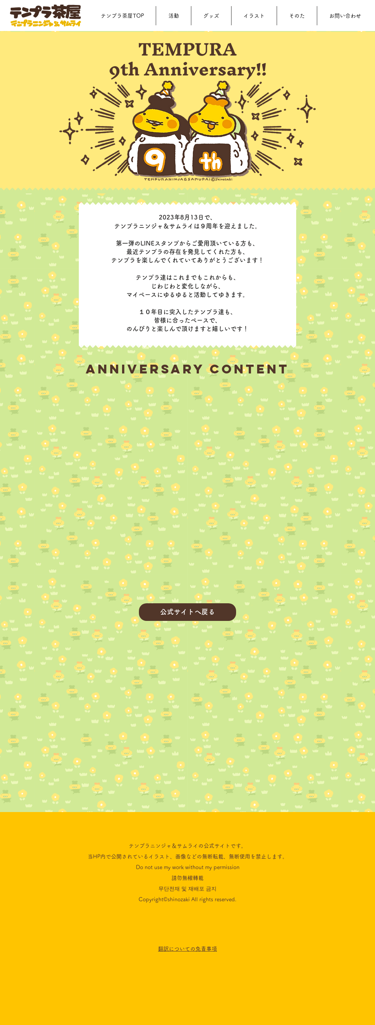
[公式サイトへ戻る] (187, 612)
